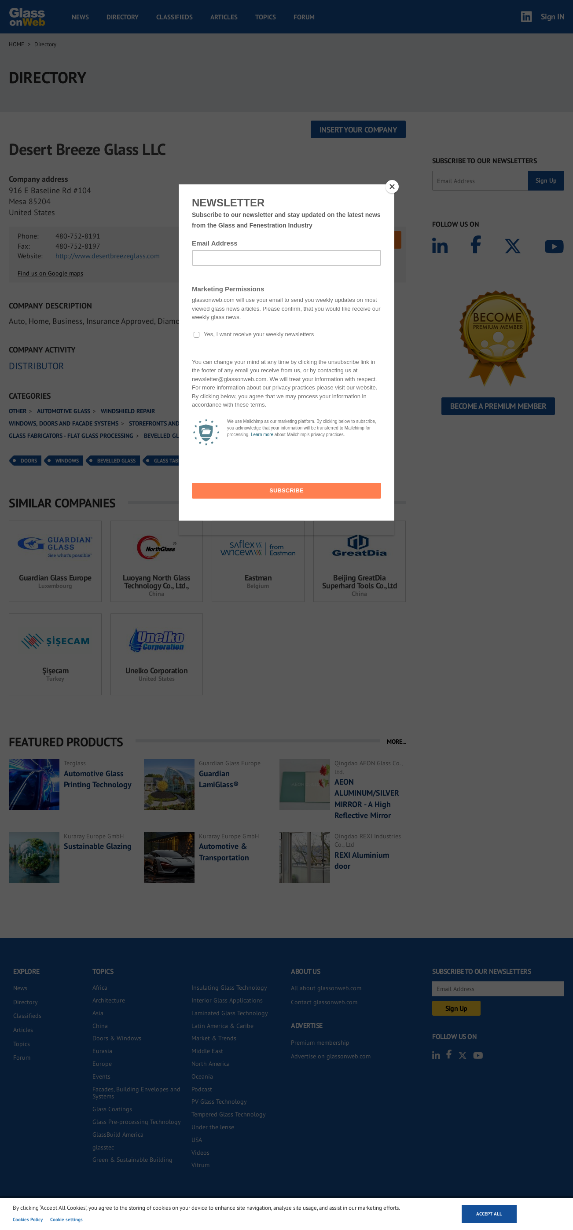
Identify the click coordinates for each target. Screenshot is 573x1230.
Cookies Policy (28, 1219)
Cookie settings (66, 1219)
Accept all (489, 1214)
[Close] (392, 186)
